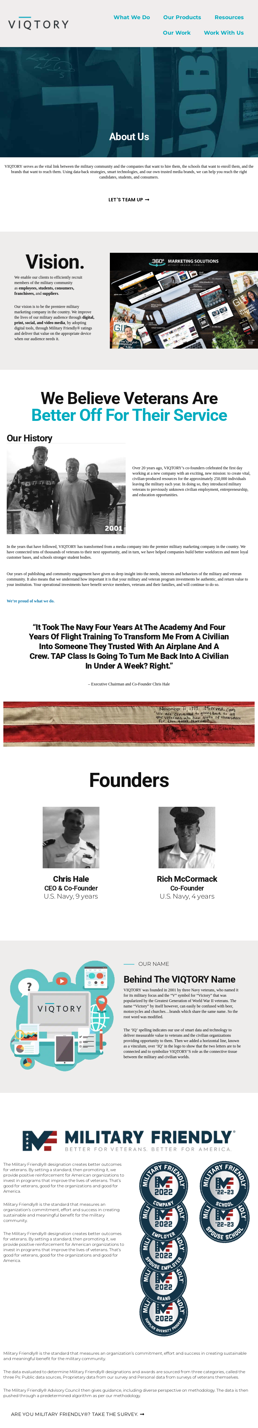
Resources (229, 17)
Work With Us (224, 33)
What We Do (132, 17)
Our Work (176, 33)
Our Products (182, 17)
